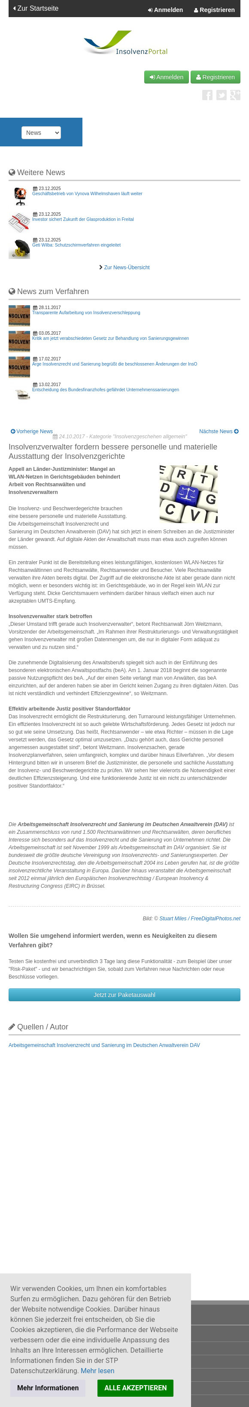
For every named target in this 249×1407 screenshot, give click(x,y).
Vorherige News (32, 431)
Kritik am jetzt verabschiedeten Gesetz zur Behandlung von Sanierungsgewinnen (110, 338)
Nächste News (218, 431)
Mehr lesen (98, 1371)
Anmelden (165, 10)
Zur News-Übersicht (127, 268)
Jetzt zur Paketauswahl (124, 994)
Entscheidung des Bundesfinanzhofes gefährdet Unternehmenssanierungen (105, 389)
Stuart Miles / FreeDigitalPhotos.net (199, 919)
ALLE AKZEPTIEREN (135, 1388)
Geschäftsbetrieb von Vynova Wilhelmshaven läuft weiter (87, 193)
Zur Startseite (35, 8)
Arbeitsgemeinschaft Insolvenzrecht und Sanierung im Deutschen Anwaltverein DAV (104, 1045)
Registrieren (214, 10)
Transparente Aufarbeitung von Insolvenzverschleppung (86, 312)
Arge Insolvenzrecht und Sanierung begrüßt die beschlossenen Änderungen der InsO (114, 364)
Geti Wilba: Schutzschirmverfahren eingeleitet (76, 245)
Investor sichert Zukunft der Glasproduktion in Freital (83, 219)
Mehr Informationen (48, 1388)
